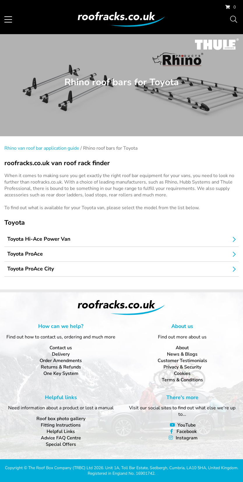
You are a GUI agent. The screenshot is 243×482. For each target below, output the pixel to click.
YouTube (186, 425)
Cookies (182, 373)
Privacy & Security (182, 367)
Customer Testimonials (182, 360)
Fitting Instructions (61, 425)
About (182, 348)
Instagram (187, 438)
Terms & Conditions (182, 380)
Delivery (61, 354)
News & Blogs (182, 354)
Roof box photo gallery (60, 418)
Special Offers (61, 444)
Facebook (187, 431)
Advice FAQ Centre (61, 438)
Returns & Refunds (61, 367)
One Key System (60, 373)
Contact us (61, 348)
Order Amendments (61, 360)
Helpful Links (61, 431)
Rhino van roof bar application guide (41, 148)
